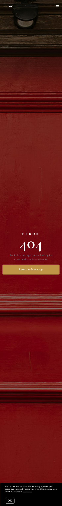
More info (27, 491)
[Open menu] (57, 6)
